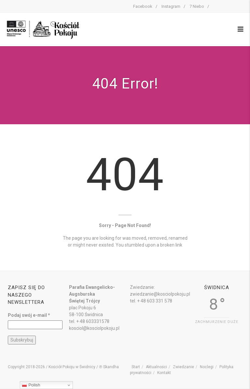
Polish (31, 385)
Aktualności (156, 367)
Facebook (142, 6)
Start (136, 367)
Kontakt (164, 372)
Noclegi (207, 367)
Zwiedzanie (183, 367)
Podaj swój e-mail (29, 315)
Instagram (170, 6)
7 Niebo (196, 6)
